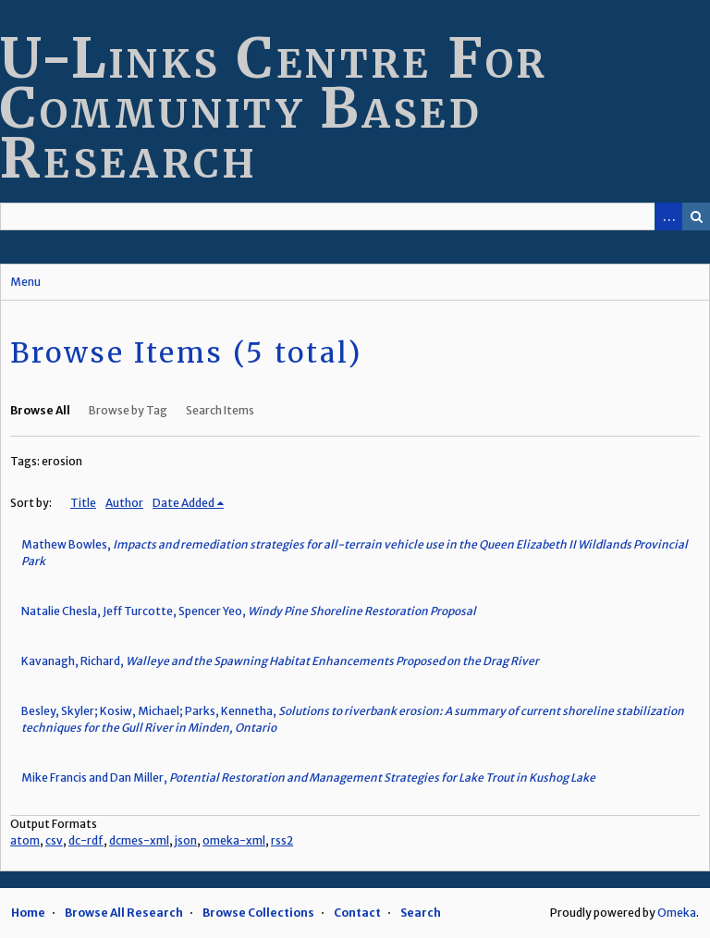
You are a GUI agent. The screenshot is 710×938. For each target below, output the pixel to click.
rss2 (282, 840)
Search (696, 216)
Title (83, 503)
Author (124, 503)
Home (28, 912)
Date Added (183, 503)
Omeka (676, 912)
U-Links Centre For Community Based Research (273, 107)
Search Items (220, 410)
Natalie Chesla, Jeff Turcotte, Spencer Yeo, (248, 611)
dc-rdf (86, 840)
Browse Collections (258, 912)
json (186, 840)
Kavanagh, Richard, (280, 661)
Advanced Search (668, 216)
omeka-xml (233, 840)
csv (54, 840)
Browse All (40, 410)
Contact (357, 912)
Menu (25, 282)
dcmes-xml (139, 840)
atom (25, 840)
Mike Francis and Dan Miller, (308, 777)
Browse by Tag (128, 410)
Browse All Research (124, 912)
